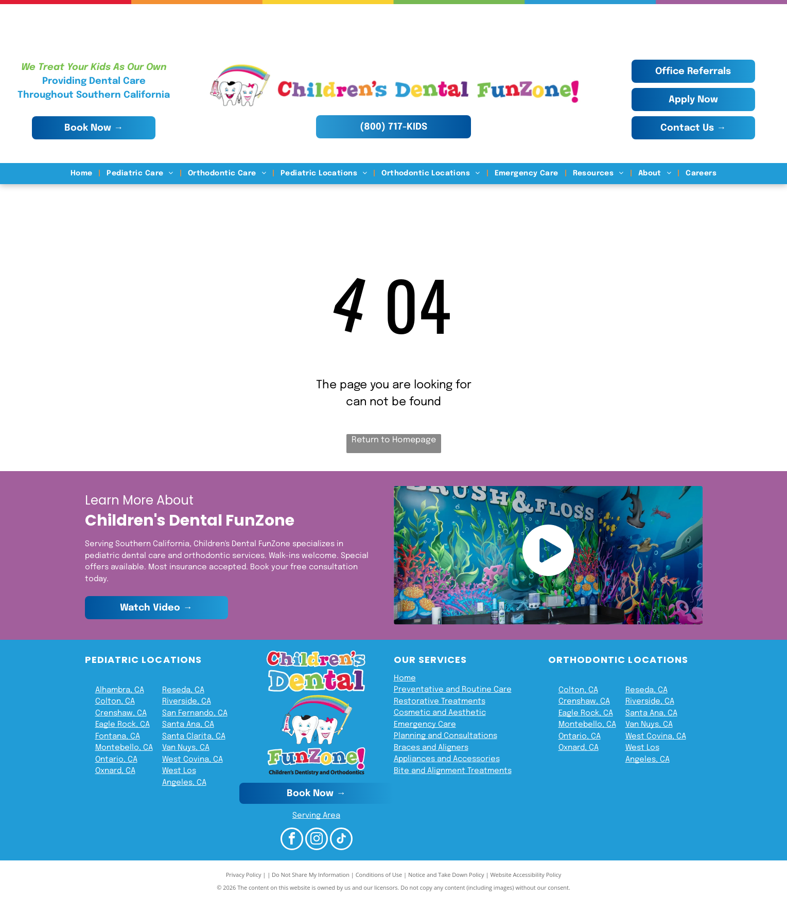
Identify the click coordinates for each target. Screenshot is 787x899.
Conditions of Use (379, 874)
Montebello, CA (124, 748)
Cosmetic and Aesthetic (440, 713)
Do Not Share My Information (310, 874)
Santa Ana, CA (188, 725)
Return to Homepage (394, 440)
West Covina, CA (192, 760)
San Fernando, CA (195, 713)
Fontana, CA (117, 736)
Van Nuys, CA (185, 748)
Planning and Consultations (445, 736)
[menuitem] (82, 173)
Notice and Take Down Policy (446, 874)
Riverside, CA (186, 701)
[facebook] (292, 840)
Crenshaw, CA (121, 713)
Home (405, 678)
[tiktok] (341, 840)
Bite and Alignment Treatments (453, 771)
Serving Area (316, 816)
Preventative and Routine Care (453, 690)
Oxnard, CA (115, 771)
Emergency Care (425, 725)
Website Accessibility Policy (525, 874)
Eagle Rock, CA (122, 725)
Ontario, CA (116, 760)
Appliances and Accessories (447, 759)
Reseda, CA (183, 690)
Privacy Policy (243, 874)
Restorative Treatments (439, 701)
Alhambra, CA (119, 690)
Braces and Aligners (431, 748)
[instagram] (316, 840)
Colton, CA (115, 701)
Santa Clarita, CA (193, 736)
